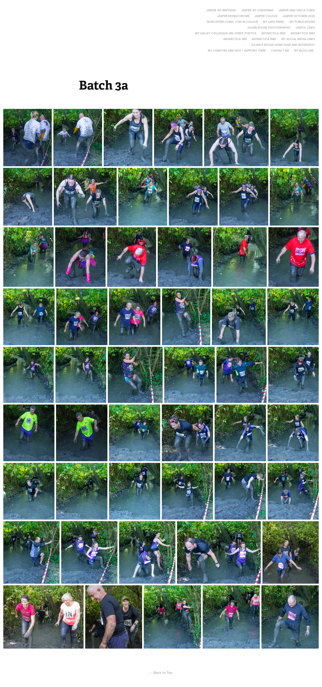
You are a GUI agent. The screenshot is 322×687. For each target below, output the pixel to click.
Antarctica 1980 (264, 39)
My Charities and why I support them (237, 50)
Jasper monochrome (233, 16)
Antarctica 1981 (235, 39)
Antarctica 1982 (303, 33)
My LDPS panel (273, 22)
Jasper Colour (265, 16)
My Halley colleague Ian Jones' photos (225, 33)
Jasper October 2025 (299, 16)
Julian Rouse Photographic (269, 27)
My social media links (298, 39)
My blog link (304, 50)
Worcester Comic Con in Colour (232, 22)
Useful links (305, 27)
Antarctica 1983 (273, 33)
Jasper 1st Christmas (257, 10)
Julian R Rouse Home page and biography (283, 45)
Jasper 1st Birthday (221, 10)
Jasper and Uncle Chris (296, 10)
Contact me (280, 50)
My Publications (302, 22)
